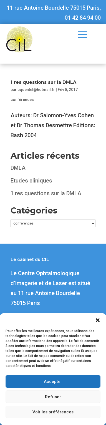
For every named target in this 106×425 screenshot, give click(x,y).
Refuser (53, 396)
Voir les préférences (53, 412)
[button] (97, 320)
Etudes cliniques (31, 180)
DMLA (18, 168)
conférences (22, 99)
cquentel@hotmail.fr (36, 89)
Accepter (53, 381)
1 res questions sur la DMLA (43, 82)
